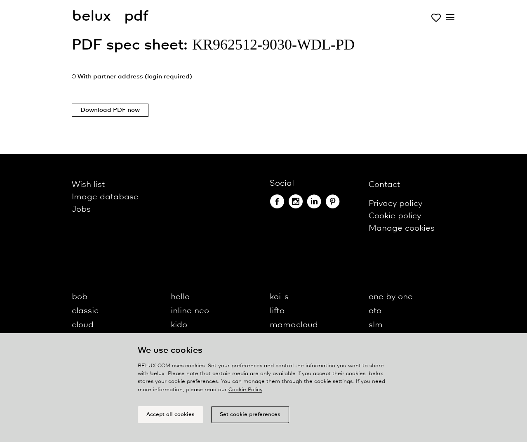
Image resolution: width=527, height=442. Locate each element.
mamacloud (294, 325)
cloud (83, 325)
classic (85, 311)
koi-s (279, 297)
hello (180, 297)
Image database (105, 197)
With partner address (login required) (135, 77)
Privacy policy (395, 204)
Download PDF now (110, 110)
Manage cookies (402, 228)
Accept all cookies (170, 414)
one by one (391, 297)
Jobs (81, 209)
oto (375, 311)
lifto (277, 311)
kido (179, 325)
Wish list (88, 185)
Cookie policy (395, 216)
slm (376, 325)
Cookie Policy (245, 389)
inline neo (190, 311)
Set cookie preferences (250, 414)
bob (79, 297)
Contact (384, 185)
